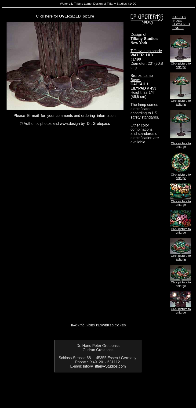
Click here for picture (65, 16)
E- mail (33, 116)
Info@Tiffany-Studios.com (104, 366)
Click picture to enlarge (181, 65)
